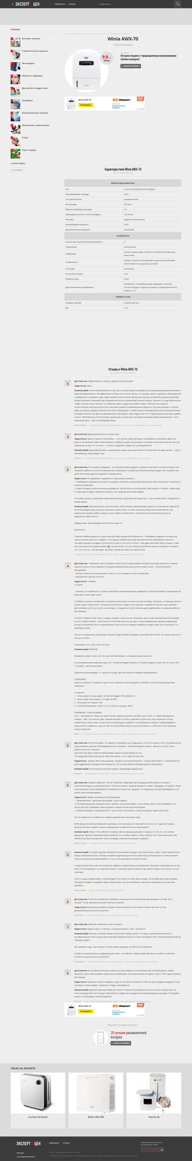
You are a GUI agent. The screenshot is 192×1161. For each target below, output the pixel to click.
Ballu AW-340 (96, 1117)
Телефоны (27, 100)
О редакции (105, 4)
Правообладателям (130, 1156)
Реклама (20, 1153)
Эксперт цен (28, 4)
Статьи (72, 4)
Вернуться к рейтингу (130, 66)
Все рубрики (17, 170)
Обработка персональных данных (109, 1156)
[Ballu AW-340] (96, 1093)
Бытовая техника (31, 38)
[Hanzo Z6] (154, 1093)
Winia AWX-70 (84, 100)
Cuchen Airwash (38, 1117)
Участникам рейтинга (26, 1157)
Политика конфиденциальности (84, 1156)
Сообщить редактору (151, 1150)
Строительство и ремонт (35, 51)
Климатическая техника (35, 112)
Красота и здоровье (32, 75)
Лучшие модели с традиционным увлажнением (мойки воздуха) (148, 57)
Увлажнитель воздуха (118, 107)
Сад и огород (29, 150)
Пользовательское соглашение (60, 1156)
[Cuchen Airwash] (38, 1093)
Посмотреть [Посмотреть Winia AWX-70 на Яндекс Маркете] (85, 105)
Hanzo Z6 (154, 1117)
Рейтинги (60, 4)
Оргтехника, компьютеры (35, 125)
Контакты (76, 1152)
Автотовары (28, 63)
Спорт (25, 137)
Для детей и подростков (34, 88)
